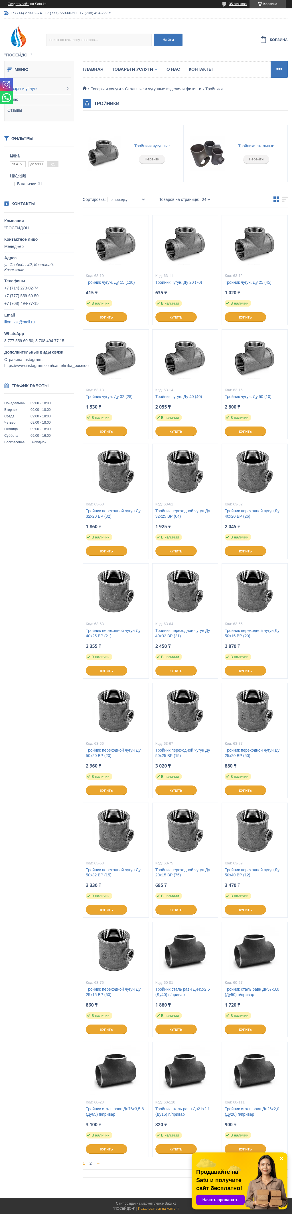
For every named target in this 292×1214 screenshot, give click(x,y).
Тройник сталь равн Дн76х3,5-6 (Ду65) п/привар (115, 1112)
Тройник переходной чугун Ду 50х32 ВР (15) (113, 873)
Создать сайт (18, 4)
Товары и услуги (22, 88)
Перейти (152, 159)
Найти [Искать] (168, 40)
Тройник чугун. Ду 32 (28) (109, 396)
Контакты (201, 69)
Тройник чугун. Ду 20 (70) (178, 282)
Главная (93, 69)
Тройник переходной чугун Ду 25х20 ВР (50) (252, 753)
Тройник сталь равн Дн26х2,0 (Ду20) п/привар (252, 1112)
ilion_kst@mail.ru (19, 322)
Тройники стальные (256, 146)
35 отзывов (238, 4)
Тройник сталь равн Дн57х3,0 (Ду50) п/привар (252, 992)
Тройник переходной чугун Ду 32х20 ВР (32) (113, 514)
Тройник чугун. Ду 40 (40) (178, 396)
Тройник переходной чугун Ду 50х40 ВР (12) (252, 873)
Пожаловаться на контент (158, 1209)
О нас (12, 99)
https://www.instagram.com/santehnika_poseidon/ (48, 365)
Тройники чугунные (152, 146)
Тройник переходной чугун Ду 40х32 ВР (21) (182, 633)
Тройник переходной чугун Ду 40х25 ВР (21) (113, 633)
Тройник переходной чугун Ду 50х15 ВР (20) (252, 633)
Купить (106, 317)
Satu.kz (170, 1203)
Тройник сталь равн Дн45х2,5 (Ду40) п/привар (182, 992)
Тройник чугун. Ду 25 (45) (248, 282)
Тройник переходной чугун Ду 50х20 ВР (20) (113, 753)
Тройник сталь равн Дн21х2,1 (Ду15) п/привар (182, 1112)
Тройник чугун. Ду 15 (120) (110, 282)
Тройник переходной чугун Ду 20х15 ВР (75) (182, 873)
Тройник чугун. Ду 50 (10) (248, 396)
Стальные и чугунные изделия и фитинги (163, 89)
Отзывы (14, 110)
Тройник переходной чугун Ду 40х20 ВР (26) (252, 514)
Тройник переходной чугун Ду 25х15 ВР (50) (113, 992)
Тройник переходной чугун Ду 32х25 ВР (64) (182, 514)
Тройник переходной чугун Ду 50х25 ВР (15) (182, 753)
